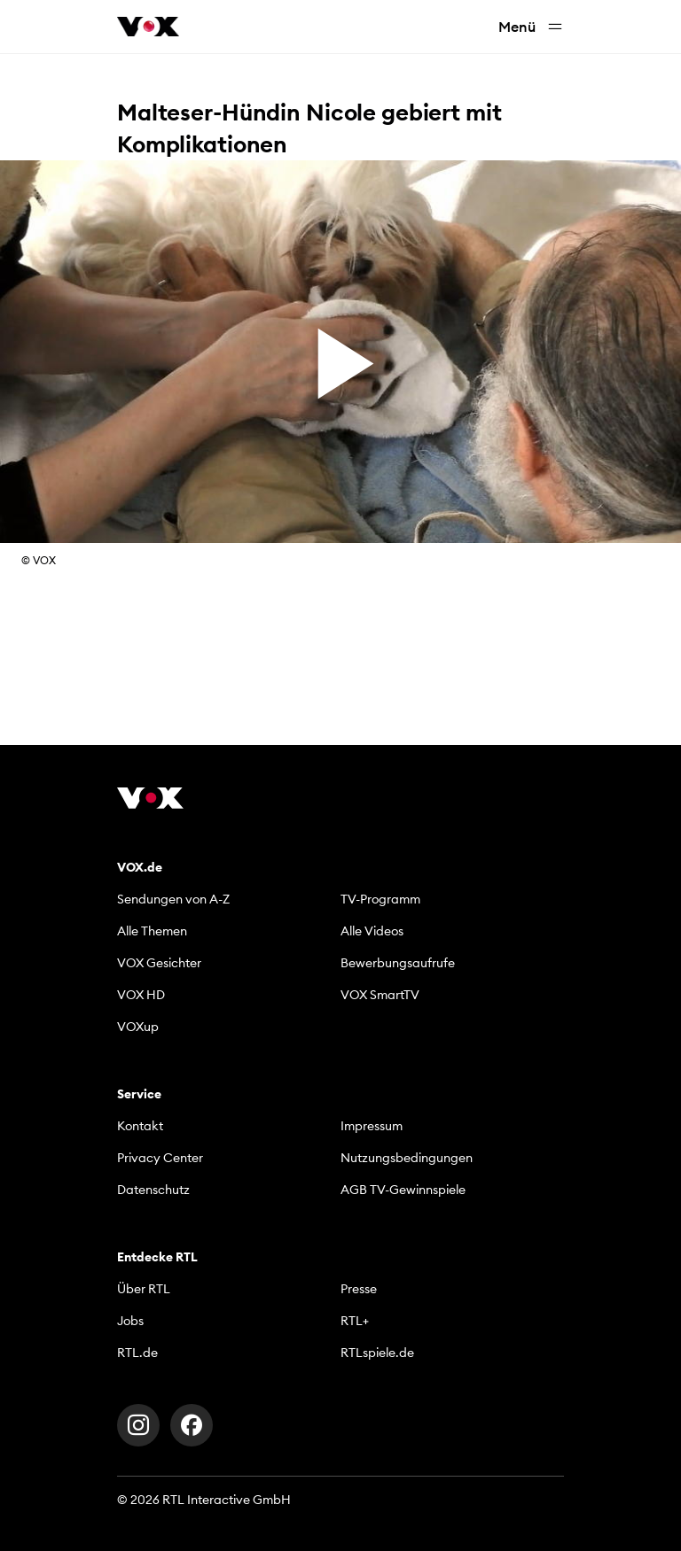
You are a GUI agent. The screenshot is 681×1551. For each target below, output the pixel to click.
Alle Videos (371, 931)
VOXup (138, 1027)
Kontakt (140, 1126)
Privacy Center (160, 1158)
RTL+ (354, 1321)
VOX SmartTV (379, 995)
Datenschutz (153, 1190)
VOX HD (141, 995)
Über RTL (143, 1289)
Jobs (130, 1321)
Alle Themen (152, 931)
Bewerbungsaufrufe (397, 963)
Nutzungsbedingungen (406, 1158)
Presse (358, 1289)
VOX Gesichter (159, 963)
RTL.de (137, 1353)
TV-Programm (380, 899)
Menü (531, 27)
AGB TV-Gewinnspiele (403, 1190)
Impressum (371, 1126)
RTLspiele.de (377, 1353)
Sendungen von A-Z (173, 899)
